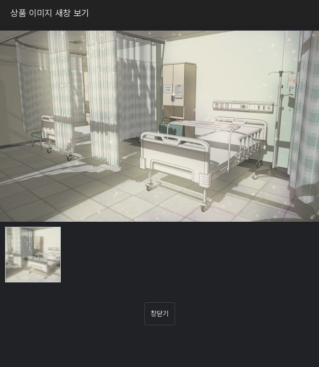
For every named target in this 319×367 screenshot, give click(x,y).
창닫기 (159, 313)
